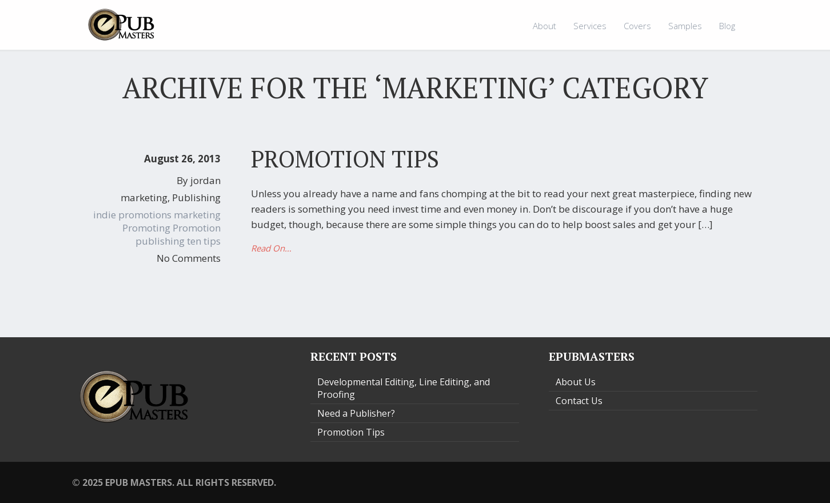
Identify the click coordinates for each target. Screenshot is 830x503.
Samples (685, 25)
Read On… (271, 248)
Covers (637, 25)
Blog (727, 25)
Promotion (197, 227)
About (544, 25)
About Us (576, 382)
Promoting (146, 227)
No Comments (189, 258)
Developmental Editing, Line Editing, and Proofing (403, 388)
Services (589, 25)
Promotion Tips (345, 158)
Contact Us (579, 400)
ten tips (204, 240)
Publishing (196, 197)
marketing (144, 197)
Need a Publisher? (356, 413)
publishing (160, 240)
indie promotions (132, 214)
